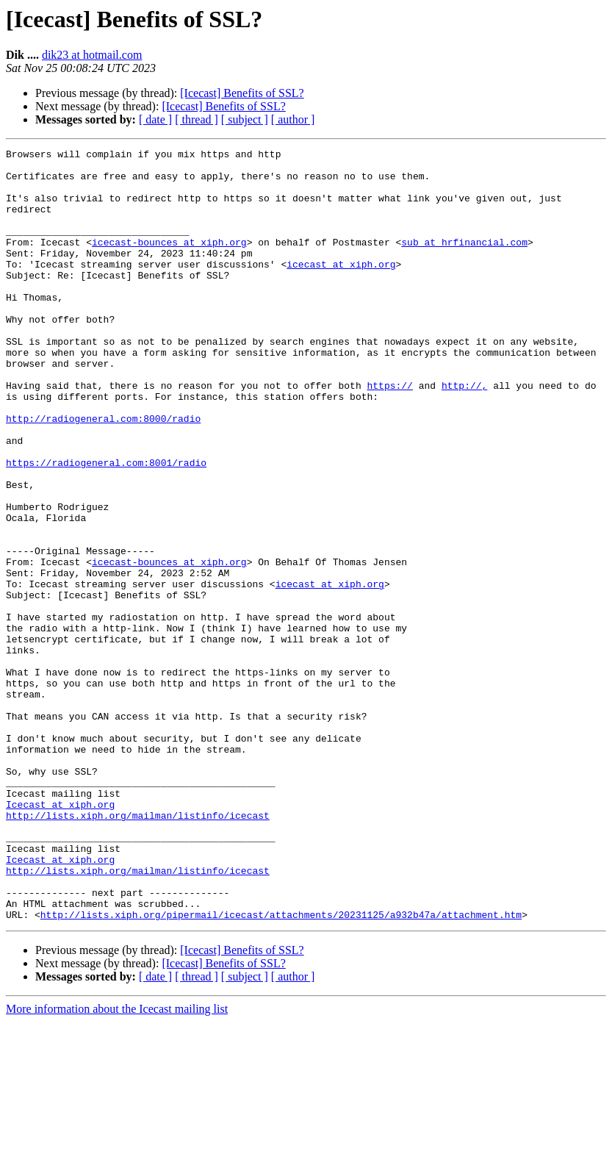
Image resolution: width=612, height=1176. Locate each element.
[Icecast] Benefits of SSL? (241, 93)
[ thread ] (196, 119)
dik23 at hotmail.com (92, 55)
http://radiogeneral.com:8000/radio (103, 473)
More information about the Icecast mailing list (117, 1163)
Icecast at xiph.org (60, 936)
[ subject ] (244, 119)
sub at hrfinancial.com (464, 261)
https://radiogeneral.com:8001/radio (106, 526)
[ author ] (293, 119)
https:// (389, 433)
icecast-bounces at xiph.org (169, 261)
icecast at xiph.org (341, 288)
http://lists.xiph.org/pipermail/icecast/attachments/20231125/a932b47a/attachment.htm (281, 1068)
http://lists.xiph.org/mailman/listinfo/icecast (138, 949)
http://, (464, 433)
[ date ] (155, 119)
